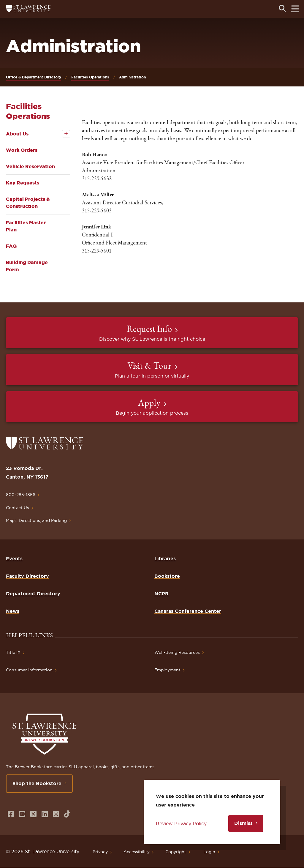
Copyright (175, 851)
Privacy (100, 851)
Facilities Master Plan (26, 226)
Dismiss (243, 823)
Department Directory (33, 593)
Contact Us (17, 507)
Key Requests (22, 182)
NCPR (161, 593)
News (12, 611)
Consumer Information (29, 669)
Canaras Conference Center (187, 611)
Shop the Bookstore (36, 783)
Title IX (13, 652)
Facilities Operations (90, 77)
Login (209, 851)
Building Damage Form (27, 266)
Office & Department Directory (33, 77)
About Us (17, 133)
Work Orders (21, 150)
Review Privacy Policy (181, 823)
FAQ (11, 246)
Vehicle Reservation (30, 166)
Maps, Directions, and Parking (36, 520)
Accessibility (137, 851)
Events (14, 558)
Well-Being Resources (177, 652)
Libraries (165, 558)
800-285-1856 (20, 494)
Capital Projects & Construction (28, 202)
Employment (167, 669)
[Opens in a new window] (11, 814)
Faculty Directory (27, 576)
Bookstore (167, 576)
